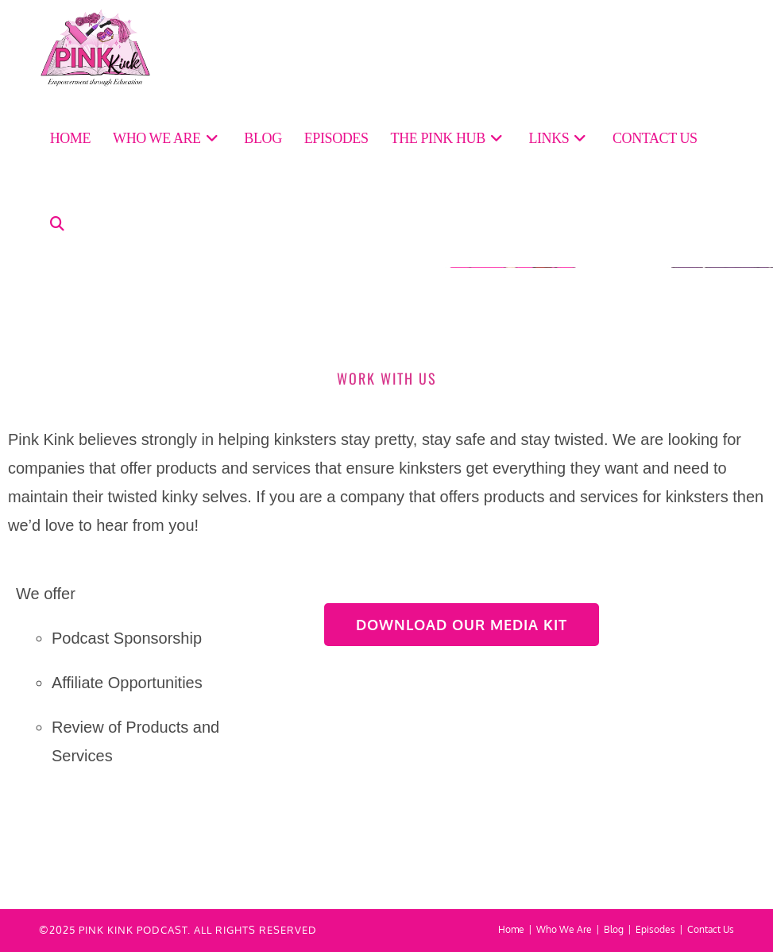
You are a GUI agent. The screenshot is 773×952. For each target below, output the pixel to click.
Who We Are (564, 929)
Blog (614, 929)
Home (511, 929)
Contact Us (710, 929)
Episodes (655, 929)
